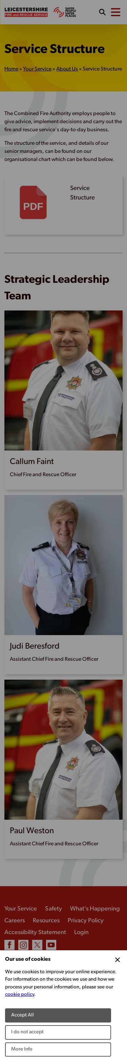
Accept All (22, 1015)
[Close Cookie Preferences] (117, 960)
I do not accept (27, 1032)
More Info (22, 1049)
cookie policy (19, 994)
